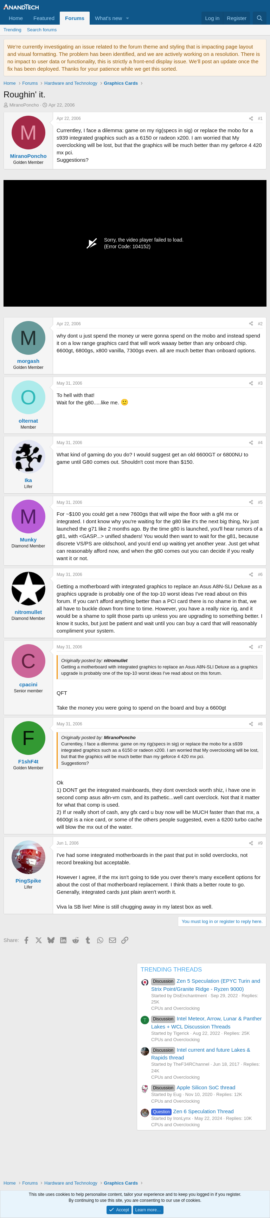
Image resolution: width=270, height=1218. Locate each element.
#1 (260, 118)
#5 (260, 502)
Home (16, 18)
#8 (260, 724)
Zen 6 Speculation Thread (192, 1111)
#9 (260, 843)
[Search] (259, 18)
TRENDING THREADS (171, 969)
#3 (260, 383)
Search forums (42, 29)
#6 (260, 574)
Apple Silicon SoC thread (193, 1087)
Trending (12, 29)
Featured (43, 18)
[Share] (251, 119)
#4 (260, 442)
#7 (260, 647)
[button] (128, 18)
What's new (108, 18)
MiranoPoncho (24, 105)
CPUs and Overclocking (175, 1008)
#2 (260, 323)
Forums (74, 18)
